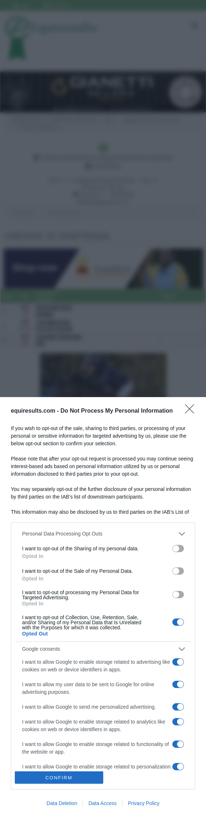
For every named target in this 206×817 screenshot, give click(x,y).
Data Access (102, 803)
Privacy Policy (143, 803)
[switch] (178, 548)
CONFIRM (58, 777)
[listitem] (103, 534)
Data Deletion (62, 803)
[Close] (192, 411)
